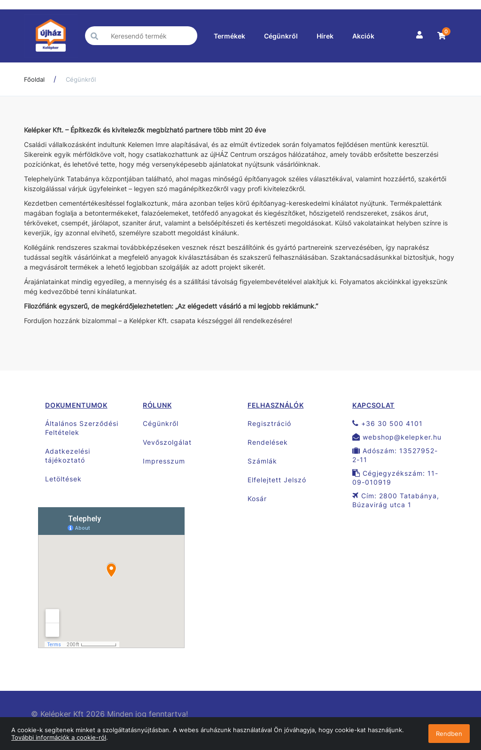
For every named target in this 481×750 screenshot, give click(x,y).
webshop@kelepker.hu (397, 437)
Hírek (325, 36)
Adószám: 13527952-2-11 (395, 455)
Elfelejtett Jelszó (277, 480)
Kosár (257, 499)
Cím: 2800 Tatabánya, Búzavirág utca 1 (395, 500)
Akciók (363, 36)
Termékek (229, 36)
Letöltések (63, 479)
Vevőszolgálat (167, 442)
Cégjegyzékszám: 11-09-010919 (395, 477)
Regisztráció (269, 423)
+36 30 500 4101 (387, 423)
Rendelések (268, 442)
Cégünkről (281, 36)
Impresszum (164, 461)
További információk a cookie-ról (58, 737)
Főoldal (34, 79)
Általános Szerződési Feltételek (81, 427)
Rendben (449, 733)
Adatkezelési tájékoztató (67, 455)
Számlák (262, 461)
